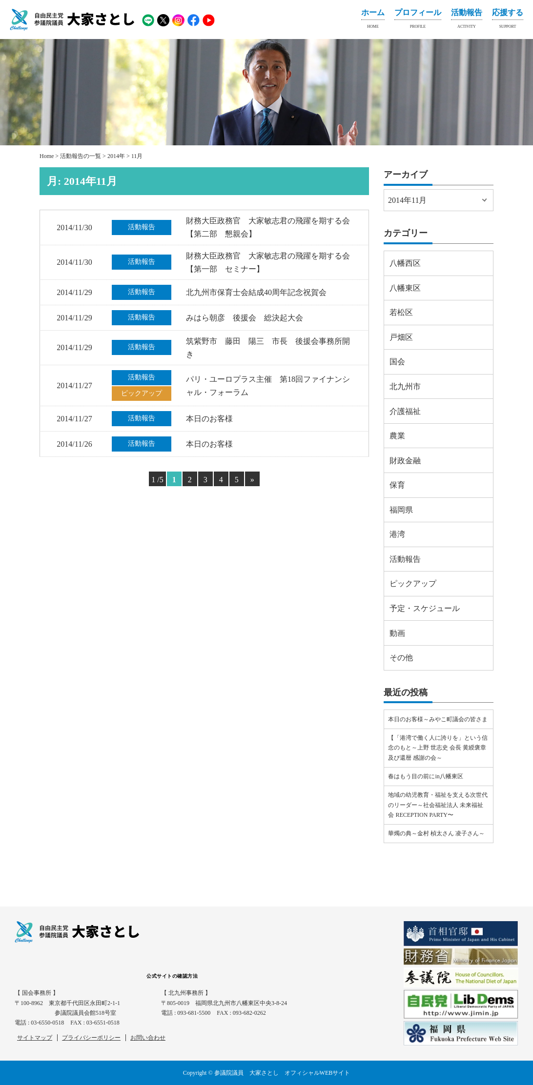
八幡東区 (405, 288)
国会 (397, 361)
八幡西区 (405, 263)
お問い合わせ (147, 1037)
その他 (401, 657)
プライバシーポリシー (91, 1037)
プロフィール (417, 20)
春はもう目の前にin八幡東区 (425, 776)
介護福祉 (405, 411)
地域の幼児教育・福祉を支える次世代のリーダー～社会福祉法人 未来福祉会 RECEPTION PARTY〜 (438, 804)
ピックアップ (413, 583)
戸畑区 (401, 337)
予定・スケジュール (425, 608)
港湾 (397, 534)
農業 (397, 436)
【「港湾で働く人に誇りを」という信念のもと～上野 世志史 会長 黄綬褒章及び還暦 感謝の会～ (438, 747)
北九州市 (405, 386)
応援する (507, 20)
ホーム (373, 20)
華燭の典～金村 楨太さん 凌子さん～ (436, 833)
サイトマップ (34, 1037)
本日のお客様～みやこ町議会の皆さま (438, 719)
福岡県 (401, 510)
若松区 (401, 312)
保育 (397, 485)
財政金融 (405, 460)
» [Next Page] (252, 479)
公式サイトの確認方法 (172, 976)
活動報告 (466, 20)
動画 (397, 633)
